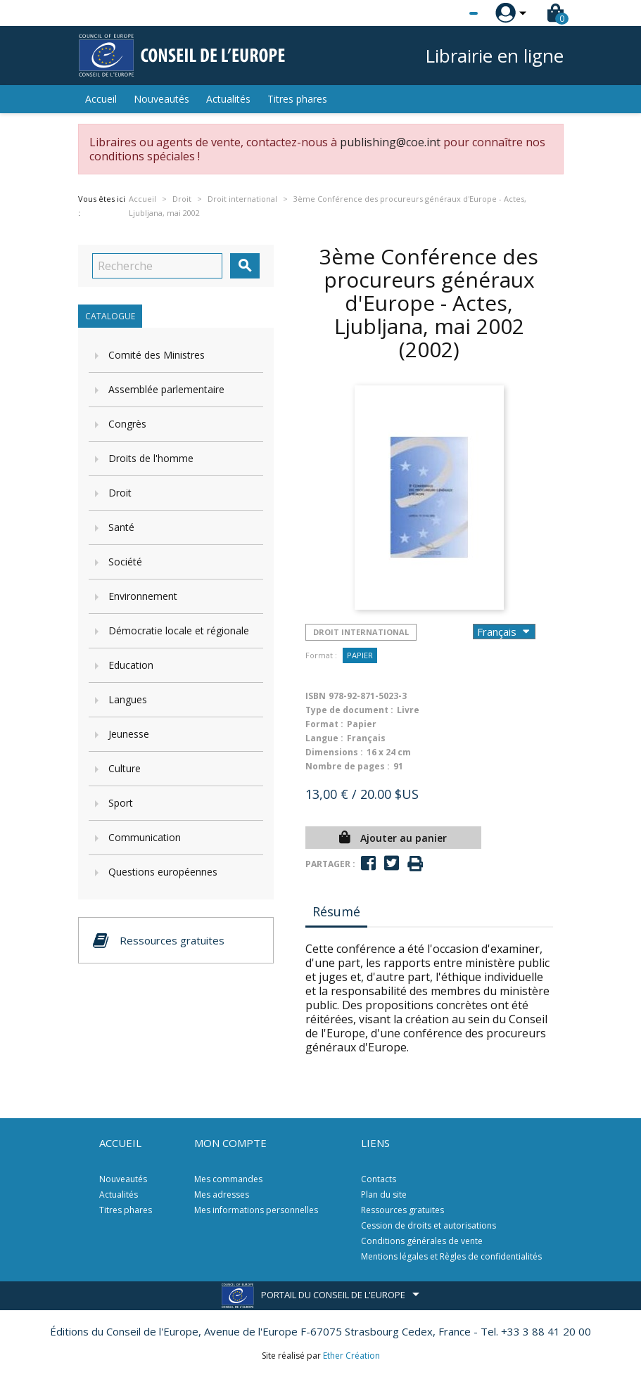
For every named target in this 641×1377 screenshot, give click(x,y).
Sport (120, 802)
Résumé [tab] (336, 911)
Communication (144, 837)
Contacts (378, 1179)
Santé (121, 527)
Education (130, 665)
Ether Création (351, 1356)
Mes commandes (228, 1179)
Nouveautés (161, 98)
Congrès (127, 423)
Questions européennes (162, 871)
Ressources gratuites (402, 1210)
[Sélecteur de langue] (444, 13)
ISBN (315, 696)
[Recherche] (157, 265)
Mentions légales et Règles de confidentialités (451, 1256)
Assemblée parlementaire (166, 389)
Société (125, 561)
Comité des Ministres (156, 354)
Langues (127, 699)
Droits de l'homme (150, 458)
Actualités (228, 98)
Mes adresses (221, 1194)
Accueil (101, 98)
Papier (360, 655)
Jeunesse (128, 734)
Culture (124, 768)
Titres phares (297, 98)
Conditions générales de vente (422, 1241)
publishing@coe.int (390, 142)
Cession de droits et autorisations (428, 1225)
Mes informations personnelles (256, 1210)
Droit (120, 492)
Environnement (142, 596)
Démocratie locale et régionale (178, 630)
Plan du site (384, 1194)
